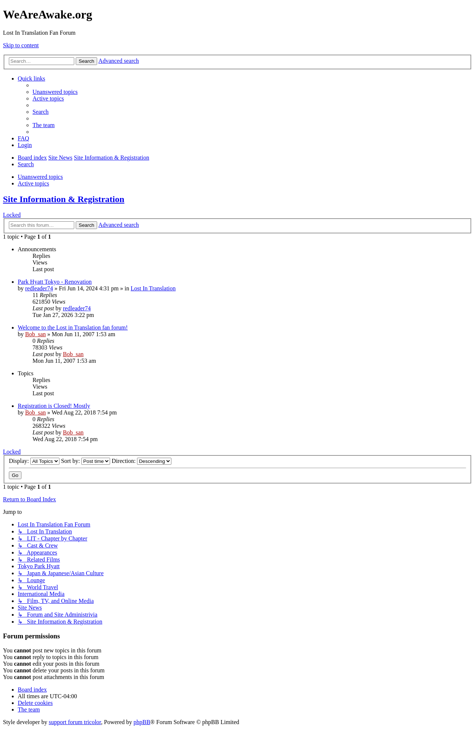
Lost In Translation (153, 288)
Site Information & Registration (63, 199)
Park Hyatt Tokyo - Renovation (55, 282)
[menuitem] (55, 92)
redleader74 (39, 288)
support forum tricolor (75, 722)
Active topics (33, 183)
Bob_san (35, 334)
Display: (34, 461)
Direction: (141, 461)
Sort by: (85, 461)
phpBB (142, 722)
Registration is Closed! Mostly (54, 406)
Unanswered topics (40, 177)
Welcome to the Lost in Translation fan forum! (73, 327)
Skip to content (21, 45)
